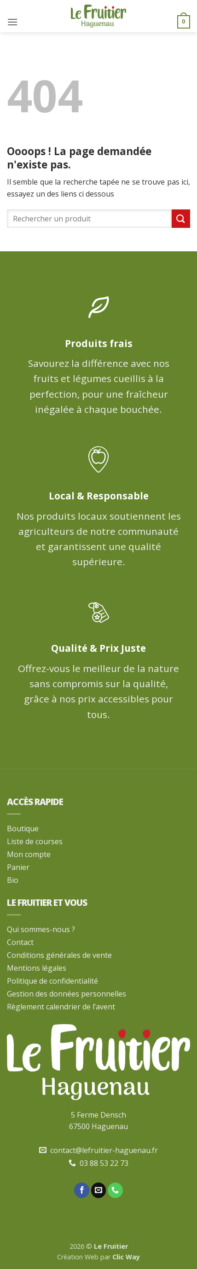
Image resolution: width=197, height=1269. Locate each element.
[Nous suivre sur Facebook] (81, 1190)
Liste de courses (35, 841)
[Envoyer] (181, 218)
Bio (12, 880)
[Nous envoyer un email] (98, 1190)
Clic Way (126, 1256)
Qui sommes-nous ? (41, 929)
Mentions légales (36, 968)
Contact (20, 942)
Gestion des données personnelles (66, 994)
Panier (18, 867)
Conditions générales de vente (59, 955)
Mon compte (29, 854)
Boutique (23, 828)
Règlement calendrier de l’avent (61, 1007)
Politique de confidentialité (52, 981)
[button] (12, 22)
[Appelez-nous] (115, 1190)
